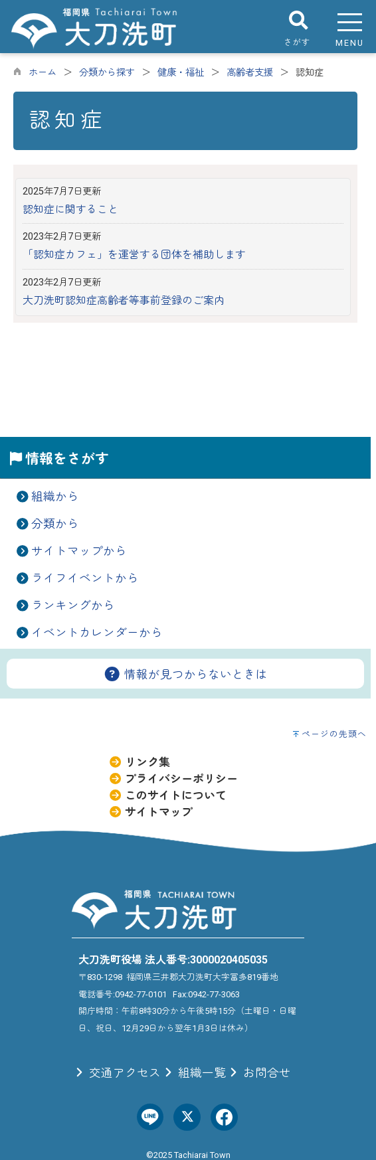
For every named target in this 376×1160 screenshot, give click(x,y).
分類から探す (107, 72)
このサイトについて (167, 795)
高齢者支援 (250, 72)
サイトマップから (79, 551)
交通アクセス (116, 1073)
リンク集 (139, 762)
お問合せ (258, 1073)
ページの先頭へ (334, 734)
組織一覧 (193, 1073)
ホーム (42, 72)
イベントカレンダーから (97, 632)
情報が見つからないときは (185, 674)
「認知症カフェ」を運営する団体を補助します (134, 254)
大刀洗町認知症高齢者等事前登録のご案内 (124, 300)
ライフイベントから (85, 578)
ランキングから (73, 605)
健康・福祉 (180, 72)
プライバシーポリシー (173, 779)
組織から (55, 496)
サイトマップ (150, 812)
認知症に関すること (70, 209)
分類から (55, 524)
